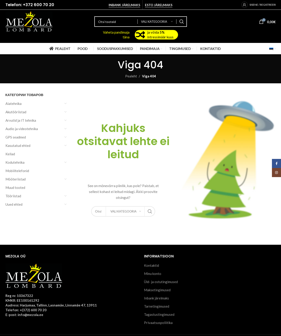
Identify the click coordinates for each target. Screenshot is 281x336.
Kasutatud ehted (17, 145)
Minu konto (152, 274)
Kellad (10, 154)
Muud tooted (15, 187)
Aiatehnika (13, 103)
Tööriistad (13, 196)
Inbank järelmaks (124, 5)
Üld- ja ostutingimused (161, 282)
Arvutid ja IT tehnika (20, 120)
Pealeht (131, 76)
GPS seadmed (15, 137)
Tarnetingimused (156, 306)
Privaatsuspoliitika (158, 323)
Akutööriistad (15, 112)
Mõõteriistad (15, 179)
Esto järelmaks (158, 5)
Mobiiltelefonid (17, 171)
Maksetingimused (157, 290)
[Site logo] (29, 21)
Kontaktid (151, 265)
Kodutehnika (14, 162)
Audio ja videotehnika (21, 129)
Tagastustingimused (159, 314)
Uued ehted (13, 204)
